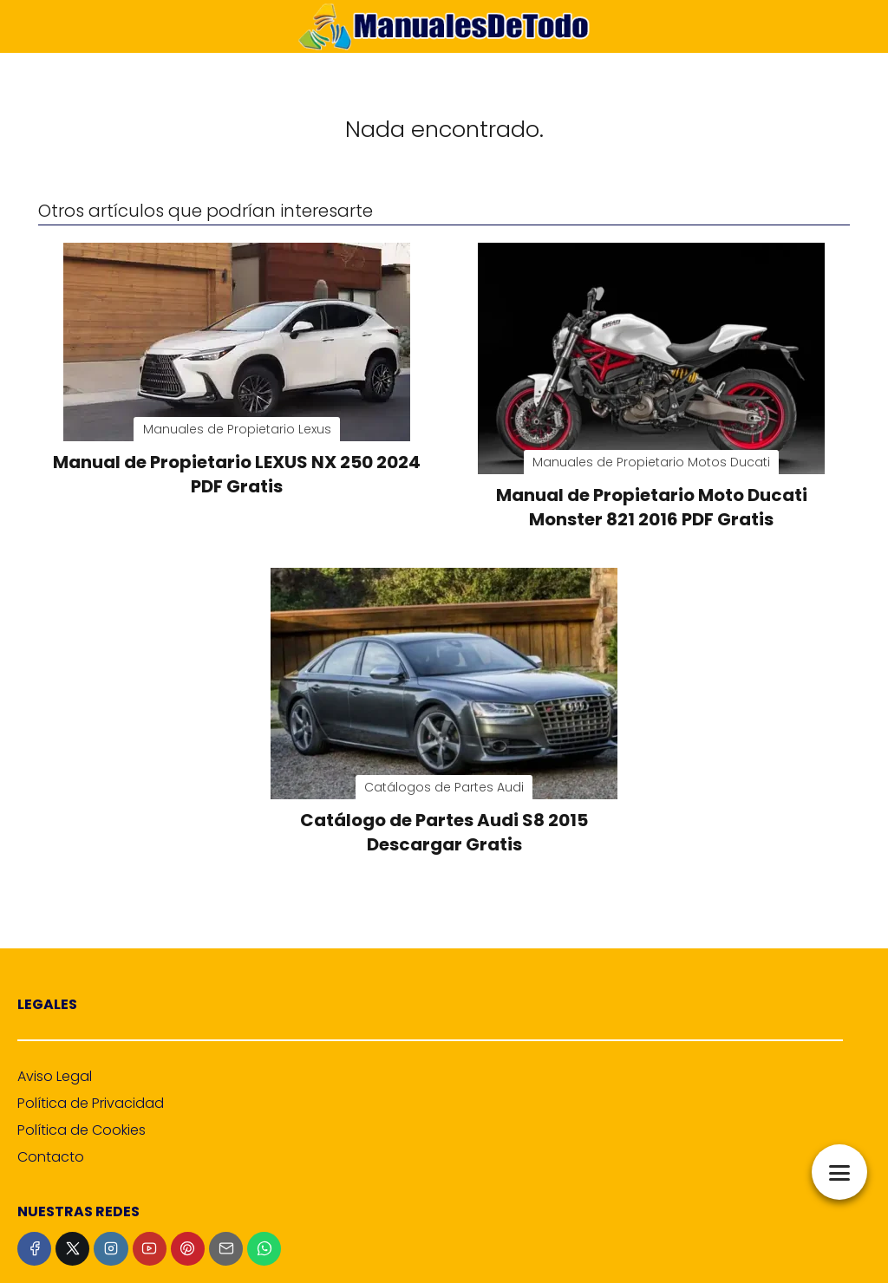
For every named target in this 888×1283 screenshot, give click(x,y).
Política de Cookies (81, 1130)
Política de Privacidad (90, 1103)
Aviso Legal (54, 1076)
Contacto (50, 1157)
